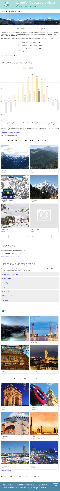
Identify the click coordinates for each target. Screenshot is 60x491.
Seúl (32, 466)
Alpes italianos (7, 278)
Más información (33, 489)
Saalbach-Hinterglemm (8, 200)
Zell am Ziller (35, 229)
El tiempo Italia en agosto (15, 11)
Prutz (32, 170)
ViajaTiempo (4, 11)
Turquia (3, 438)
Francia (3, 409)
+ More (30, 236)
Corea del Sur (34, 467)
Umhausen (4, 229)
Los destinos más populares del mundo (11, 253)
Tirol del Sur (6, 291)
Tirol (4, 287)
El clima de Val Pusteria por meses (10, 256)
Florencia (34, 371)
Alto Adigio (6, 283)
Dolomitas (5, 300)
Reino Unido (34, 409)
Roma (3, 342)
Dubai (33, 437)
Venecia (34, 342)
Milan (3, 371)
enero (26, 482)
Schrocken (34, 200)
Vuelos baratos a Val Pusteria (9, 135)
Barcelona (5, 466)
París (3, 408)
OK (55, 485)
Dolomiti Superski (7, 296)
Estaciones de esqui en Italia (10, 274)
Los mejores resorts (6, 470)
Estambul (5, 437)
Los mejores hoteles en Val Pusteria (10, 132)
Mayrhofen (4, 170)
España (3, 467)
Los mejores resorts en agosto (9, 55)
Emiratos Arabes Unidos (37, 438)
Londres (34, 408)
